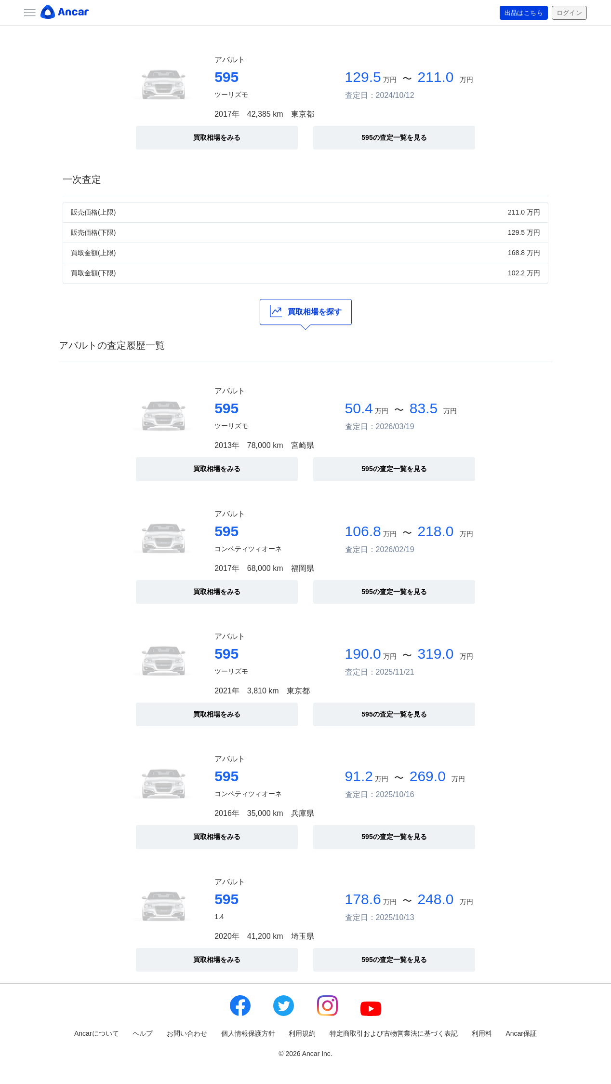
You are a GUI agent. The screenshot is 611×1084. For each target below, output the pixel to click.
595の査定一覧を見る (393, 137)
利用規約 (302, 1033)
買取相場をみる (216, 137)
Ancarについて (96, 1033)
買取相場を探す (306, 311)
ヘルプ (143, 1033)
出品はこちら (520, 13)
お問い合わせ (187, 1033)
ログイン (568, 13)
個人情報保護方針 (248, 1033)
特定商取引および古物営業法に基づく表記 (394, 1033)
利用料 (482, 1033)
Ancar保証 (521, 1033)
